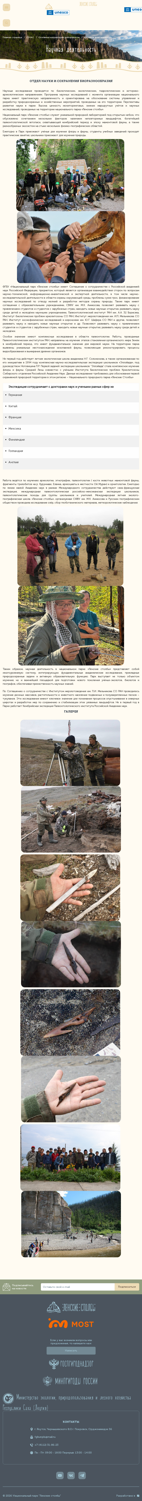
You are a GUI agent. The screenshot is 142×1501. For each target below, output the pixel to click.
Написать (71, 1350)
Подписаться (127, 1286)
